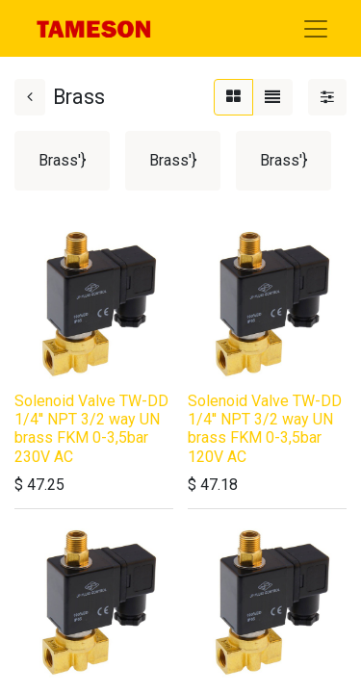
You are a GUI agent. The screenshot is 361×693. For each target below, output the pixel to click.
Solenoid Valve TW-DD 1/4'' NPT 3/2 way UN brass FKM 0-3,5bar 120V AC (265, 429)
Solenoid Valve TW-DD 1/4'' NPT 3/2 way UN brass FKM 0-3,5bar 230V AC (91, 429)
